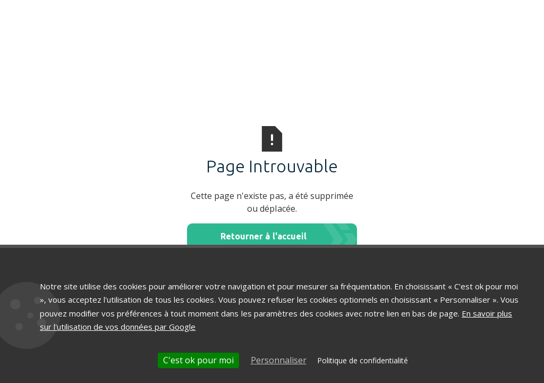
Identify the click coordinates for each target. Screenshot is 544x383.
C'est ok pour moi (198, 360)
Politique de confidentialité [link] (362, 360)
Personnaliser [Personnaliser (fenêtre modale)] (279, 360)
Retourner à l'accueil (263, 236)
